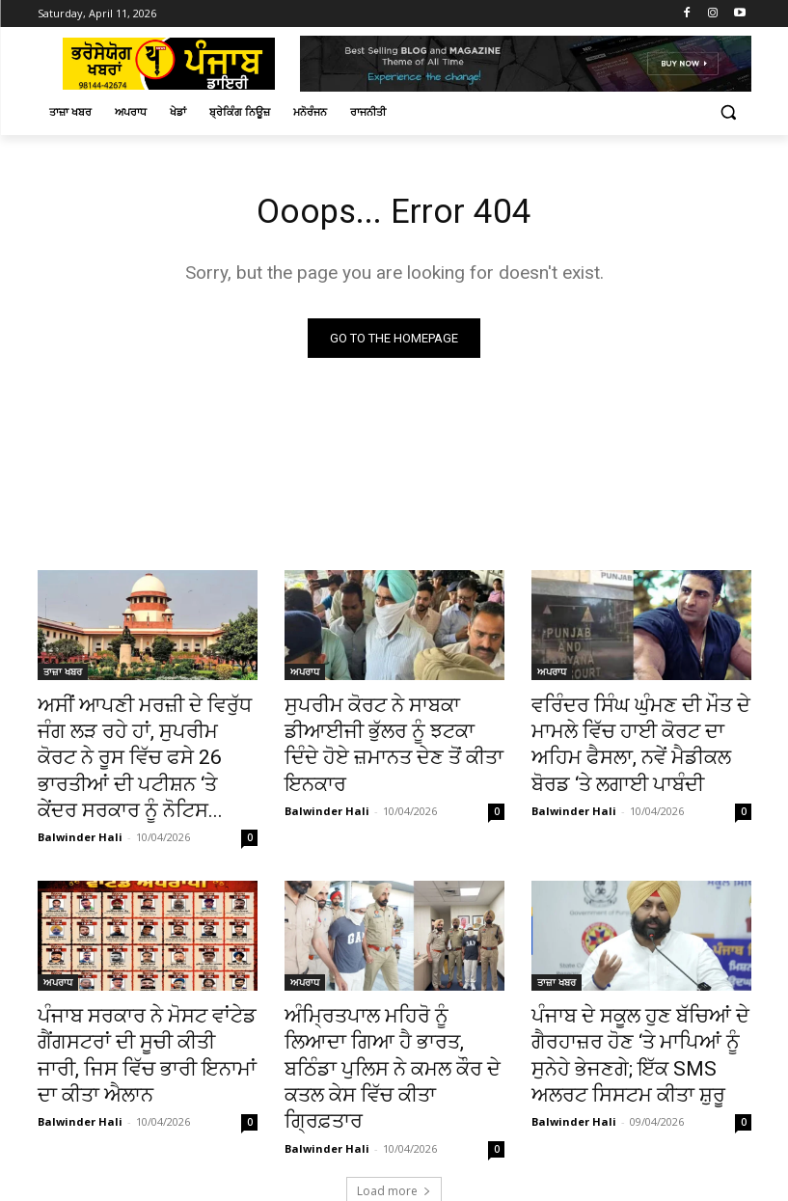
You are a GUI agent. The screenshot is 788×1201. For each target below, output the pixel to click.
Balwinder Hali (80, 795)
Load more (394, 1102)
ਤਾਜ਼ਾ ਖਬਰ (62, 675)
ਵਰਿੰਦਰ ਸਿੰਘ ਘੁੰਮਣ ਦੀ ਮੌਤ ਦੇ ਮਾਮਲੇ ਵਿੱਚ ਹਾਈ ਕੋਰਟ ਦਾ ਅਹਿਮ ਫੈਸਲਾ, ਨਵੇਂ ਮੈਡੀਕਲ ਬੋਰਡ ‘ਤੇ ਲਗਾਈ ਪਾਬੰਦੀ (640, 728)
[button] (728, 112)
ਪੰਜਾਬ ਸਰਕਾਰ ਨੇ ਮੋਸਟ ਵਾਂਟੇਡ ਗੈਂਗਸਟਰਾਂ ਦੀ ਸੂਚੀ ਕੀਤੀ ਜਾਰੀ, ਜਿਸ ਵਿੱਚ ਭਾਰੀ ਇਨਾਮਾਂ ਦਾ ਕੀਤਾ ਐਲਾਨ (144, 993)
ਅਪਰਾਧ (304, 675)
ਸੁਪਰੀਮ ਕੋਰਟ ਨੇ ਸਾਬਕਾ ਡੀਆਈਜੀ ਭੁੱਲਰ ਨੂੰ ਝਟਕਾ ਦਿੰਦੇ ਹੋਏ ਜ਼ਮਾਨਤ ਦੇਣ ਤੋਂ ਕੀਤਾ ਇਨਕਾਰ (393, 728)
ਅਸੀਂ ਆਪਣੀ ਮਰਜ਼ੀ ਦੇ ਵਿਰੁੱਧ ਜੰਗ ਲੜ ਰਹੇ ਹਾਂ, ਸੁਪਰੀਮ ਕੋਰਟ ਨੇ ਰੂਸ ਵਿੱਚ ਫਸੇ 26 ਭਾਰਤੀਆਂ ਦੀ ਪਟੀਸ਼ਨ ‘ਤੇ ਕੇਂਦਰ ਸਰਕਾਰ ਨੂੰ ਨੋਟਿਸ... (141, 738)
